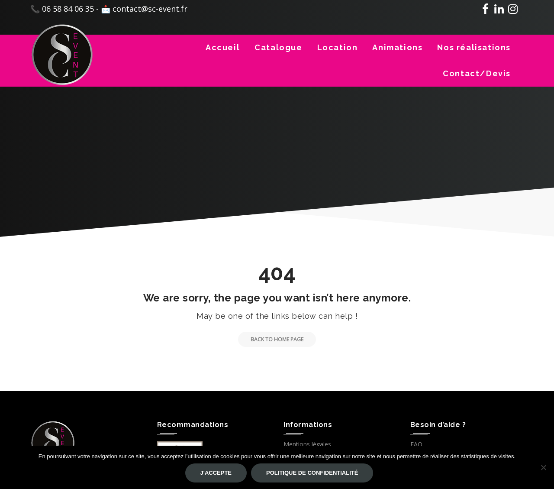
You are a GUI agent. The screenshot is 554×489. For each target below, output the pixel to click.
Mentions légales (307, 444)
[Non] (543, 467)
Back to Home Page (270, 339)
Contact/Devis (477, 73)
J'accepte (216, 473)
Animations (397, 47)
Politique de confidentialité (312, 473)
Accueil (223, 47)
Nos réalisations (474, 47)
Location (337, 47)
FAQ (416, 444)
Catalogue (278, 47)
